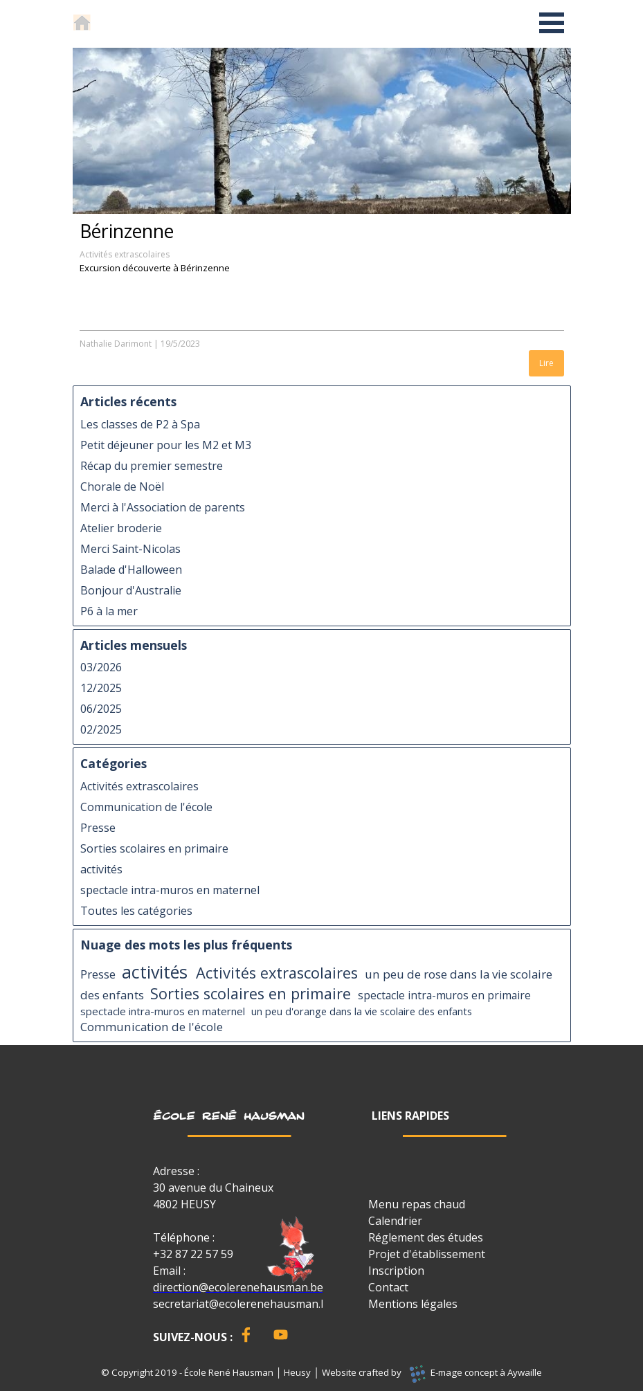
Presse (98, 827)
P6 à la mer (109, 611)
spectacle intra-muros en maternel (170, 890)
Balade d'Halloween (131, 569)
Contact (388, 1287)
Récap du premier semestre (151, 465)
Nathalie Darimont (116, 343)
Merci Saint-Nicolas (130, 548)
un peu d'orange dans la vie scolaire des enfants (361, 1011)
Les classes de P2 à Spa (140, 424)
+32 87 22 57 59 (193, 1254)
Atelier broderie (121, 528)
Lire (546, 363)
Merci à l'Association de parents (162, 507)
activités (101, 869)
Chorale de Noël (122, 486)
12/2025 (101, 688)
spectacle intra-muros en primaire (444, 995)
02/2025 (101, 729)
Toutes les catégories (136, 910)
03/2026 (101, 667)
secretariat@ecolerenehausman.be (243, 1303)
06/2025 (101, 708)
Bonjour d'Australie (130, 590)
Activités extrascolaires (125, 254)
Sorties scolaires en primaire (154, 848)
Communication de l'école (146, 807)
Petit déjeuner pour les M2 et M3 (165, 445)
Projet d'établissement (426, 1254)
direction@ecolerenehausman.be (238, 1287)
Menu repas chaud (416, 1204)
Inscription (396, 1270)
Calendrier (395, 1220)
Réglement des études (425, 1237)
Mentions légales (413, 1303)
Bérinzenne (127, 231)
